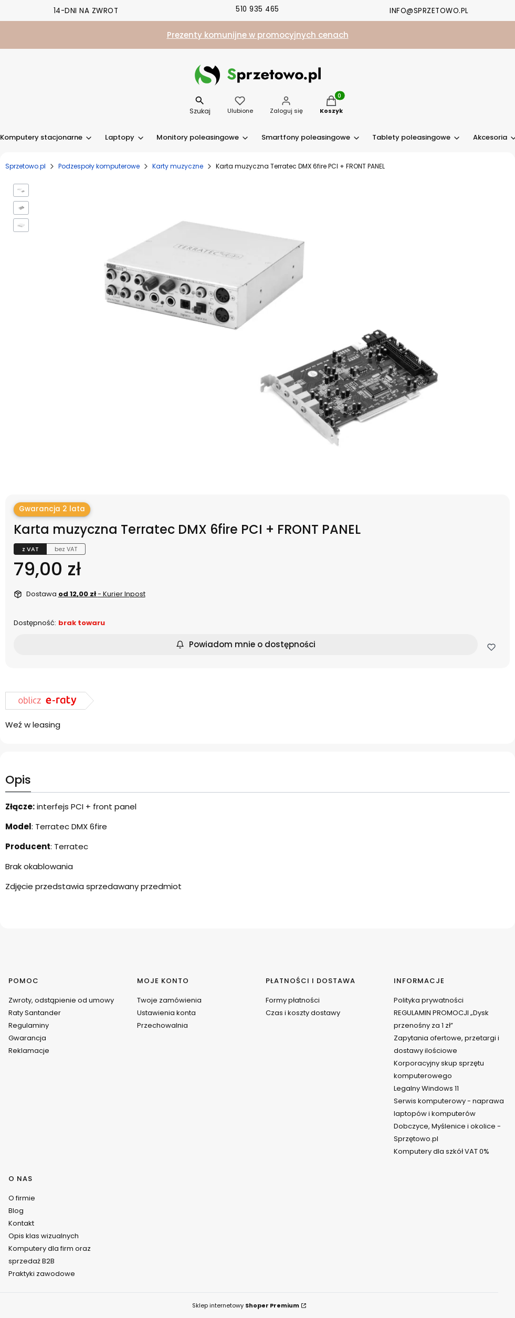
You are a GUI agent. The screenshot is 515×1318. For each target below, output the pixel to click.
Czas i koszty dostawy (303, 1013)
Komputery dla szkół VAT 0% (441, 1151)
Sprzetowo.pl (25, 166)
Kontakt (21, 1223)
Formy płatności (293, 1000)
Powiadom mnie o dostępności (246, 644)
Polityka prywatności (429, 1000)
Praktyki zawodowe (41, 1274)
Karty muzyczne (177, 166)
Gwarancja (27, 1038)
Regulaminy (28, 1025)
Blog (16, 1211)
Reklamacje (28, 1051)
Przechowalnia (162, 1025)
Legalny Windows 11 (426, 1088)
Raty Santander (34, 1013)
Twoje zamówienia (169, 1000)
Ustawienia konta (166, 1013)
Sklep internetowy (245, 1305)
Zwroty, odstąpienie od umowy (61, 1000)
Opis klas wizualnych (43, 1236)
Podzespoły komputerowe (99, 166)
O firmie (21, 1198)
